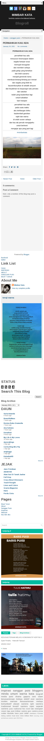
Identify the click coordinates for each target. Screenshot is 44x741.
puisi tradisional (15, 709)
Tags (14, 633)
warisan (13, 701)
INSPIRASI (5, 270)
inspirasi (6, 690)
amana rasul (5, 644)
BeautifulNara (9, 418)
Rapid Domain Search (32, 739)
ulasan (16, 704)
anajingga (8, 452)
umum (14, 693)
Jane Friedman (10, 469)
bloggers (37, 690)
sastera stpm (27, 706)
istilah (26, 713)
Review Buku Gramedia (13, 423)
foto (23, 709)
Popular (5, 633)
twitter (3, 260)
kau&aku (10, 713)
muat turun (15, 716)
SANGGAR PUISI (7, 275)
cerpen (3, 711)
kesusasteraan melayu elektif (15, 699)
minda (5, 693)
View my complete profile (21, 288)
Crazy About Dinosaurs (13, 480)
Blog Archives (24, 633)
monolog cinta (38, 716)
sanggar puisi (15, 38)
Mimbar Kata (19, 285)
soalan (3, 713)
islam (40, 696)
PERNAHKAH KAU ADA (16, 43)
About (3, 506)
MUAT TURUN (6, 277)
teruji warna (8, 298)
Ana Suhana (8, 428)
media (4, 696)
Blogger (26, 254)
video (22, 716)
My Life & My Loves (12, 437)
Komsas (40, 713)
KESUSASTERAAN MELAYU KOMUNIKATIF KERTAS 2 (21, 637)
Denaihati (8, 433)
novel (28, 709)
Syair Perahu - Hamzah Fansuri (13, 641)
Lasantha (35, 737)
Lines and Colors (11, 485)
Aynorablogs (9, 442)
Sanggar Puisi (6, 508)
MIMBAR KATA (22, 14)
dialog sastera (6, 716)
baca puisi (19, 713)
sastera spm (27, 704)
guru (29, 711)
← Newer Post (6, 179)
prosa (40, 711)
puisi (11, 696)
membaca (33, 713)
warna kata (27, 693)
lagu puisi (10, 711)
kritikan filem (29, 716)
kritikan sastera (21, 711)
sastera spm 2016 (14, 718)
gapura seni (29, 696)
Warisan (4, 512)
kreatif (16, 706)
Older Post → (38, 179)
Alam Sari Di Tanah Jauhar (14, 474)
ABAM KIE (8, 472)
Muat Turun (5, 504)
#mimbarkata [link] (22, 132)
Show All (40, 460)
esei (32, 699)
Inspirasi (4, 510)
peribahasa (4, 718)
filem (21, 718)
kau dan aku (5, 515)
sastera (35, 711)
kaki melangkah (37, 709)
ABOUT (4, 272)
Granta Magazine (11, 488)
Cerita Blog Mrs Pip (12, 447)
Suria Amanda (9, 414)
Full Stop (7, 477)
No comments (22, 46)
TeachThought (10, 483)
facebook (4, 258)
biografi (39, 694)
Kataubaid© (8, 456)
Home (6, 38)
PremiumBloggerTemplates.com (14, 739)
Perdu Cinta (9, 493)
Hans (6, 491)
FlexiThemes (16, 737)
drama (18, 696)
